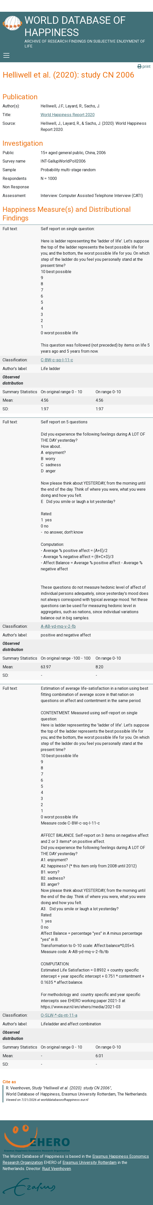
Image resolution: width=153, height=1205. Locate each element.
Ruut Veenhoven (56, 1168)
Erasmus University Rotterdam (89, 1162)
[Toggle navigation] (6, 55)
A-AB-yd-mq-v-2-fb (58, 626)
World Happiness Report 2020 (68, 114)
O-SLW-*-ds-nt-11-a (59, 1015)
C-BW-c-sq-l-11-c (57, 360)
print (143, 66)
